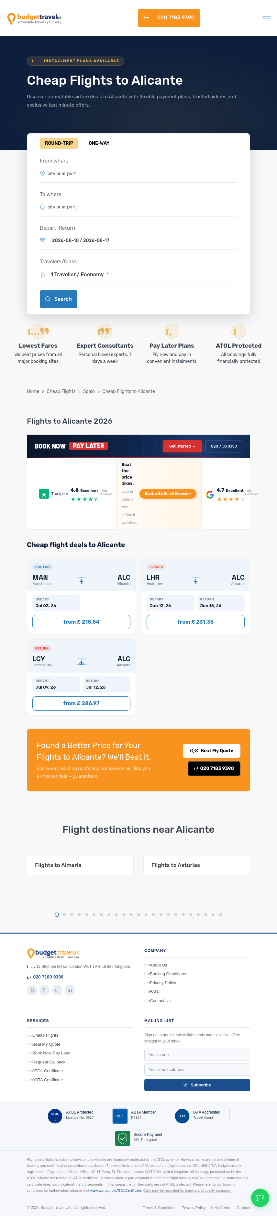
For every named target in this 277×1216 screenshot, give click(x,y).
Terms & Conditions (159, 1208)
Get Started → (182, 446)
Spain (89, 391)
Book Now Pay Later (49, 1053)
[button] (138, 274)
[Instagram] (57, 990)
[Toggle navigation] (266, 18)
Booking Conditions (165, 973)
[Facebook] (32, 990)
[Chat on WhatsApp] (260, 1198)
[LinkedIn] (70, 990)
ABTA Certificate (45, 1079)
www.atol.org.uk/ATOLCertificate (115, 1190)
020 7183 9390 (168, 18)
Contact (243, 1208)
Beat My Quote (211, 751)
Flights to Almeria (58, 865)
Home (33, 391)
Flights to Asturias (175, 865)
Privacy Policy (160, 982)
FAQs (152, 991)
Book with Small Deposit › (168, 494)
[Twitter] (44, 990)
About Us (155, 965)
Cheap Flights (61, 391)
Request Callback (46, 1062)
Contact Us (157, 1000)
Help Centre (221, 1208)
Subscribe (197, 1085)
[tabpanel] (80, 865)
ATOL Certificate (45, 1070)
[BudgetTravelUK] (34, 18)
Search (58, 299)
